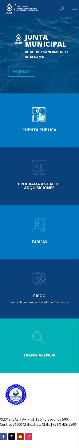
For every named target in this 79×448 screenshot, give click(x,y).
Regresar (22, 71)
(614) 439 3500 (64, 424)
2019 (7, 419)
